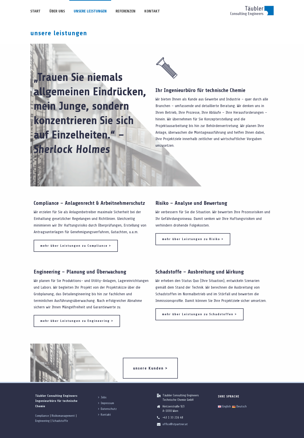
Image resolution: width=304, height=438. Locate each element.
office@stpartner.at (175, 424)
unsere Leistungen (90, 11)
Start (35, 11)
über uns (57, 11)
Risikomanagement (63, 415)
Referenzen (126, 11)
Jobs (102, 397)
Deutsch (239, 406)
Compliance (42, 415)
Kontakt (152, 11)
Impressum (106, 403)
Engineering (42, 420)
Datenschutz (107, 409)
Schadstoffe (60, 420)
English (224, 406)
